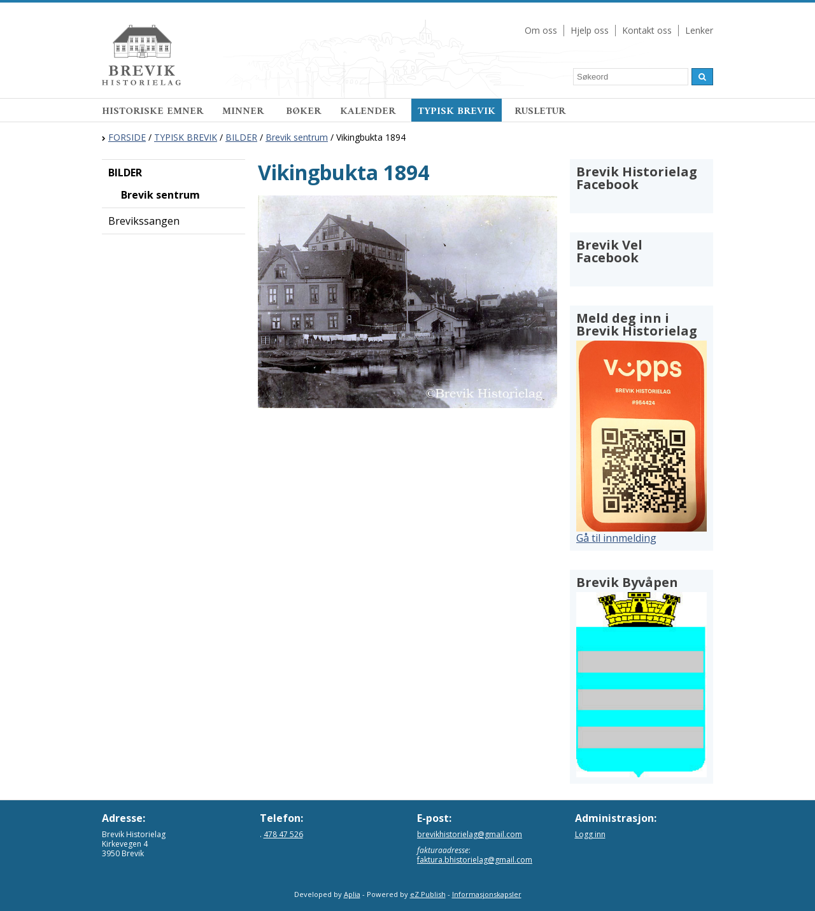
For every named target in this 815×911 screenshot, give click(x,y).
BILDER (241, 137)
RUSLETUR (539, 111)
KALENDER (369, 111)
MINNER (244, 111)
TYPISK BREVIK (456, 111)
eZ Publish (428, 894)
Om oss (541, 30)
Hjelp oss (589, 30)
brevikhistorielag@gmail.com (469, 834)
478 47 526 (283, 834)
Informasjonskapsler (486, 894)
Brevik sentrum (297, 137)
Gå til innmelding (616, 538)
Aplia (352, 894)
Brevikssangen (144, 221)
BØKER (303, 111)
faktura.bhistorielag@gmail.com (474, 859)
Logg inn (590, 834)
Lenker (699, 30)
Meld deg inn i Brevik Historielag (636, 324)
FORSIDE (127, 137)
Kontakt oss (647, 30)
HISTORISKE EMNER (152, 111)
